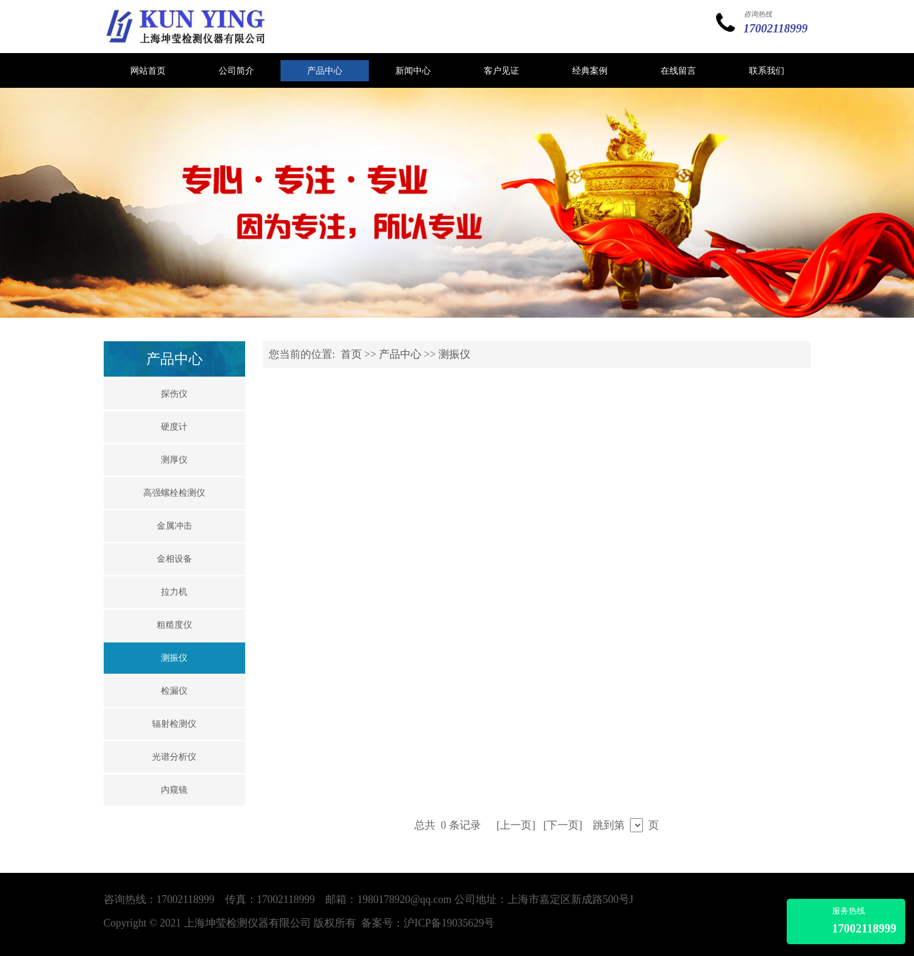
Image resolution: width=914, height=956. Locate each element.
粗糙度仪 (174, 624)
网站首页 (148, 70)
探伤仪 (174, 393)
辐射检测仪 (174, 723)
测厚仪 (174, 459)
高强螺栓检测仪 (174, 492)
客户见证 (501, 70)
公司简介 (236, 70)
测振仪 (174, 657)
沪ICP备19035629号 (449, 923)
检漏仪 (174, 690)
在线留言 (678, 70)
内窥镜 (174, 790)
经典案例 (590, 70)
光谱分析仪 (174, 756)
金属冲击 (174, 525)
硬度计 (174, 426)
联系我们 (766, 70)
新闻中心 (413, 70)
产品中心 (324, 70)
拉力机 (174, 591)
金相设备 (174, 558)
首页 (351, 354)
